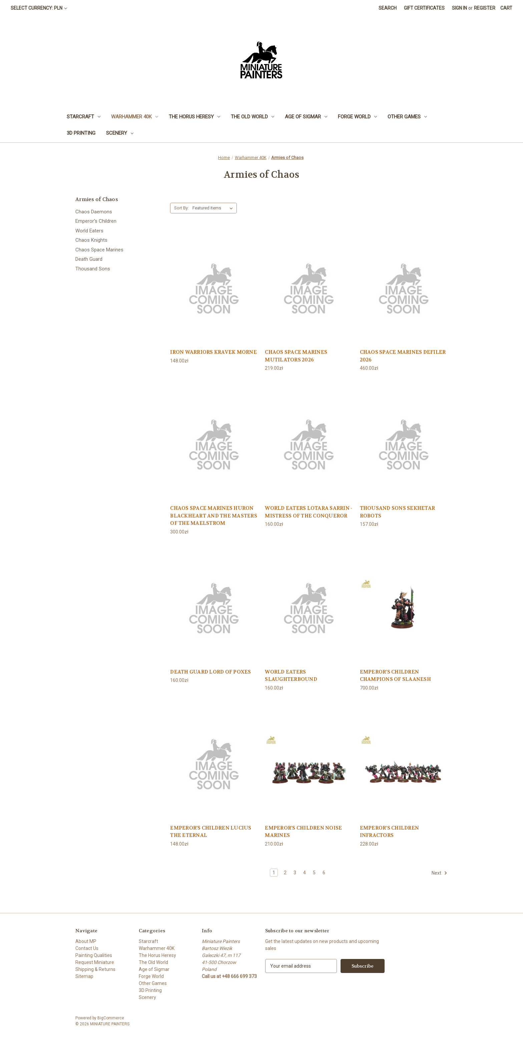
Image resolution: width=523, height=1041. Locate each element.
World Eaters (89, 231)
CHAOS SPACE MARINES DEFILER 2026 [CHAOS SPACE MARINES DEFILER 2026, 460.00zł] (403, 356)
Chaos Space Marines (99, 250)
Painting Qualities (93, 955)
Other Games (407, 117)
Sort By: (181, 207)
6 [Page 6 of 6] (324, 872)
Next (439, 873)
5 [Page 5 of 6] (314, 872)
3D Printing (81, 133)
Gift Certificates (424, 8)
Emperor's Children (95, 221)
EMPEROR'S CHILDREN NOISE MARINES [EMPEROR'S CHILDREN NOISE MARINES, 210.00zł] (303, 832)
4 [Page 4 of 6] (304, 872)
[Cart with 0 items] (506, 8)
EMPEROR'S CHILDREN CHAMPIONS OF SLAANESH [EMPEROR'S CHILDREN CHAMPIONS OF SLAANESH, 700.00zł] (395, 676)
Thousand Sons (92, 269)
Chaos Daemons (93, 212)
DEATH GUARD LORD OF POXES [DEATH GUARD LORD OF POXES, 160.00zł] (210, 672)
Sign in (459, 8)
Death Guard (88, 259)
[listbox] (213, 208)
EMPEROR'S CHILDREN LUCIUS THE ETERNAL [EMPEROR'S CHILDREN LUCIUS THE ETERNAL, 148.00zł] (210, 832)
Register (484, 8)
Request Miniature (94, 962)
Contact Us (86, 948)
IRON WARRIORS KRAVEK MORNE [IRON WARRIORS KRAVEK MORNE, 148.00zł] (213, 352)
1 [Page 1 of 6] (274, 872)
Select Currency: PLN (39, 8)
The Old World (252, 117)
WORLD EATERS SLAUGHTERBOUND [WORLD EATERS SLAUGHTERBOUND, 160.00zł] (291, 676)
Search (388, 8)
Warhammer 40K (134, 117)
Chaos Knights (91, 240)
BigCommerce (110, 1018)
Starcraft (83, 117)
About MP (85, 941)
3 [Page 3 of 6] (295, 872)
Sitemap (84, 976)
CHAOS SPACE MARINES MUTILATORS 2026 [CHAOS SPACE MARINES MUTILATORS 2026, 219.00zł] (296, 356)
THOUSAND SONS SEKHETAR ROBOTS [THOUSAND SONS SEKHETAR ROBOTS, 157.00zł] (397, 512)
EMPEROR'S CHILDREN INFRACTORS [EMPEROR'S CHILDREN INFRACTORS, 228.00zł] (389, 832)
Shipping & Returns (95, 969)
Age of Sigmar (306, 117)
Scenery (119, 133)
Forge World (357, 117)
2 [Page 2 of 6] (285, 872)
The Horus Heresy (194, 117)
